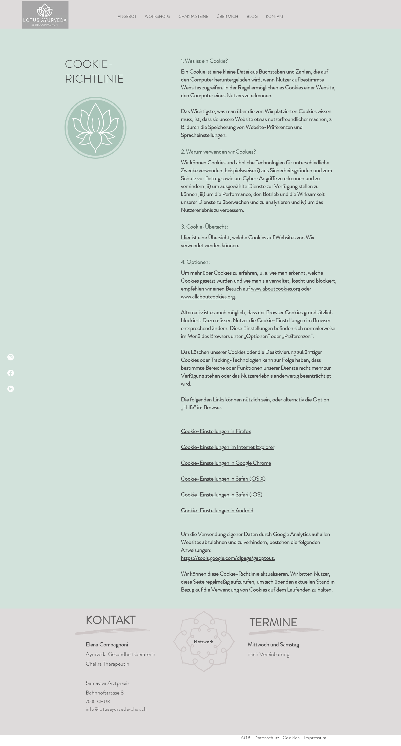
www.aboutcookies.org (275, 289)
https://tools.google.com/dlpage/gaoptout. (228, 558)
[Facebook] (10, 373)
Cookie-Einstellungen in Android (217, 510)
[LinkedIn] (10, 389)
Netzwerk (203, 641)
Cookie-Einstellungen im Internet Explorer (227, 447)
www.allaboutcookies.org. (208, 297)
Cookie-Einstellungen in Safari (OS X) (223, 479)
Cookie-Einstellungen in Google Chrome (226, 463)
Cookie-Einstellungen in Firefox (216, 431)
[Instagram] (10, 357)
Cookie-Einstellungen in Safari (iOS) (221, 495)
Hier (185, 237)
